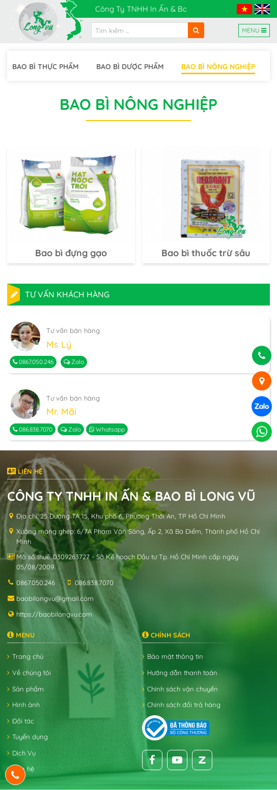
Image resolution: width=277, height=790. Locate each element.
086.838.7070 (32, 429)
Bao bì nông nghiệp (218, 66)
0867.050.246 (33, 362)
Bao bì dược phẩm (129, 66)
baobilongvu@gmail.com (55, 598)
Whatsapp (107, 429)
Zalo (74, 362)
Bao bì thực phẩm (45, 66)
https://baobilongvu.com (54, 614)
